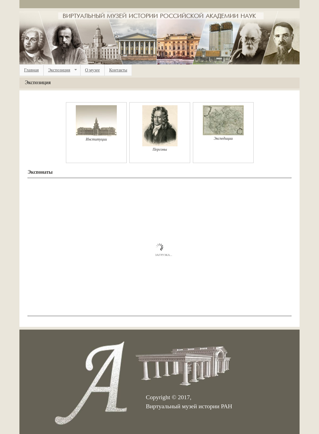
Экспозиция (60, 70)
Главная (31, 70)
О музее (92, 70)
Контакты (118, 70)
